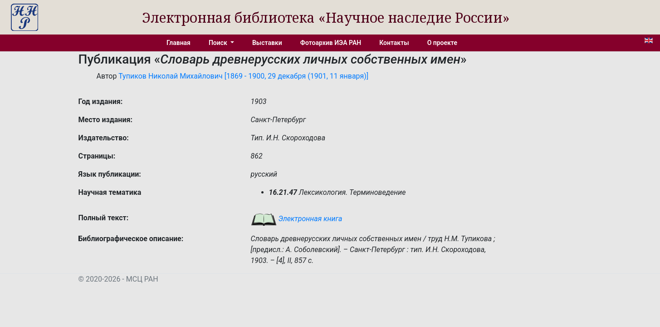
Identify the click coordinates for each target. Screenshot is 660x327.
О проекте (442, 42)
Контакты (394, 42)
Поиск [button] (219, 42)
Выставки (267, 42)
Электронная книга (296, 218)
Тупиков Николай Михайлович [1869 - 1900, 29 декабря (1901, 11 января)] (243, 76)
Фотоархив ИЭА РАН (331, 42)
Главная (178, 42)
